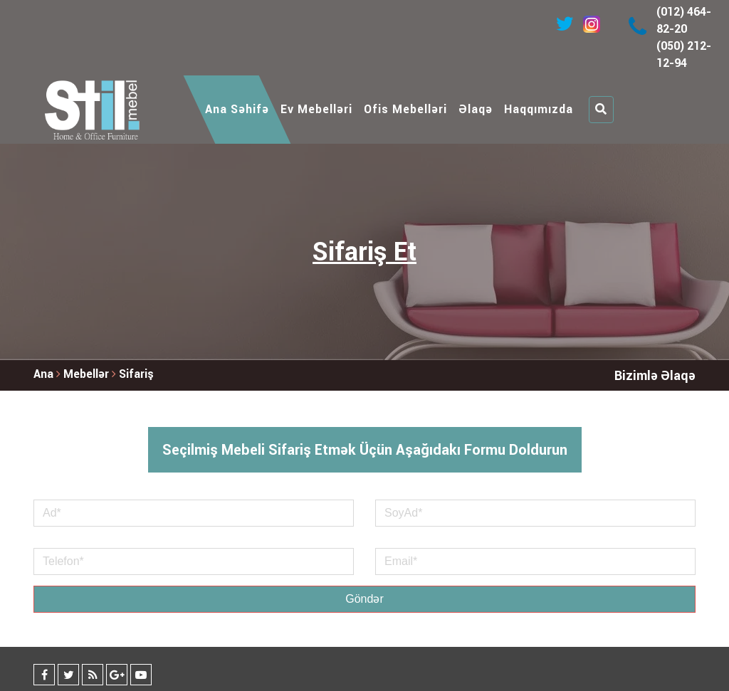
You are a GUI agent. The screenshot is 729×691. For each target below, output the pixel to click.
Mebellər (87, 374)
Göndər (364, 599)
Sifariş (136, 374)
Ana (43, 374)
